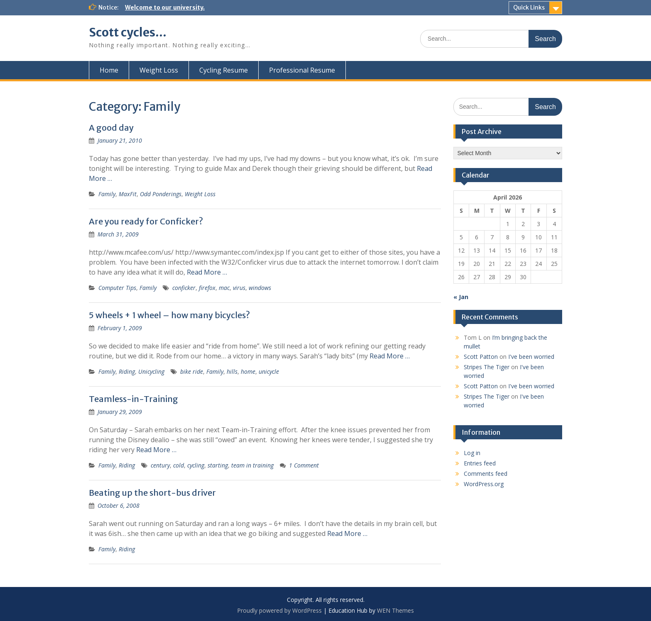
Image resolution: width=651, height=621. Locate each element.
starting (218, 465)
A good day (111, 127)
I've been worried (531, 356)
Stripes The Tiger (486, 367)
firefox (207, 288)
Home (109, 70)
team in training (252, 465)
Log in (472, 453)
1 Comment (304, 465)
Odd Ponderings (160, 194)
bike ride (191, 371)
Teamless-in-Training (133, 399)
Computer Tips (117, 288)
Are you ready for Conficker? (146, 221)
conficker (184, 288)
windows (260, 288)
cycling (195, 465)
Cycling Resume (223, 70)
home (248, 371)
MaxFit (128, 194)
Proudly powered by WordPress (279, 610)
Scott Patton (481, 356)
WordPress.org (484, 484)
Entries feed (480, 463)
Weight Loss (159, 70)
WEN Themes (395, 610)
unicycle (269, 371)
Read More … (207, 272)
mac (224, 288)
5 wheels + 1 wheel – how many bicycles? (169, 315)
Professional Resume (302, 70)
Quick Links (529, 7)
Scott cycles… (127, 32)
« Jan (460, 297)
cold (178, 465)
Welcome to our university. (165, 7)
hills (232, 371)
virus (239, 288)
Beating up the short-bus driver (152, 492)
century (160, 465)
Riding (127, 371)
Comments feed (485, 473)
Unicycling (151, 371)
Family (106, 194)
